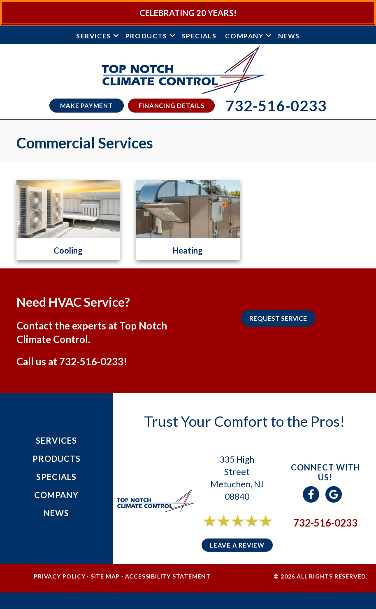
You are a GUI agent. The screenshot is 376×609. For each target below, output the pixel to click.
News (289, 36)
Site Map (105, 576)
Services (93, 36)
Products (146, 36)
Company (244, 36)
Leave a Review (237, 545)
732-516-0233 (91, 361)
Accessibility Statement (168, 576)
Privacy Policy (59, 576)
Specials (199, 36)
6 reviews (244, 530)
